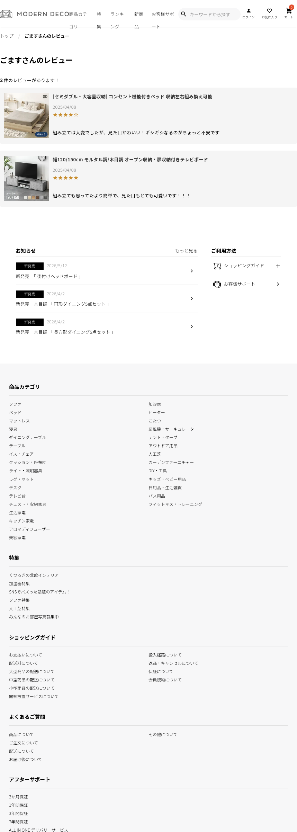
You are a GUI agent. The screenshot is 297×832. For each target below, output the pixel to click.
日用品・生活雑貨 (165, 487)
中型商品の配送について (31, 679)
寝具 (13, 428)
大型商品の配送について (31, 671)
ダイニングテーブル (27, 437)
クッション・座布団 (27, 462)
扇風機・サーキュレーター (173, 428)
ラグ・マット (21, 478)
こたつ (154, 420)
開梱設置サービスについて (33, 696)
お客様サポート (163, 19)
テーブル (17, 445)
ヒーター (156, 412)
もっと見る (186, 250)
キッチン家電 (21, 520)
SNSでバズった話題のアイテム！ (39, 591)
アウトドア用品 (163, 445)
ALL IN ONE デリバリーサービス (38, 829)
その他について (163, 733)
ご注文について (23, 742)
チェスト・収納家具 (27, 503)
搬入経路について (165, 654)
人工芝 (154, 453)
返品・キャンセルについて (173, 662)
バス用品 (156, 495)
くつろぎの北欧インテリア (34, 574)
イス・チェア (21, 453)
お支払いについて (25, 654)
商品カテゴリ (78, 19)
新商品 (138, 19)
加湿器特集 (19, 583)
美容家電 (17, 537)
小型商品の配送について (31, 687)
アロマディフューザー (29, 528)
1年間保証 (18, 804)
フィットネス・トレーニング (175, 503)
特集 (99, 19)
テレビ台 (17, 495)
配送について (21, 750)
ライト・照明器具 (25, 470)
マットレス (19, 420)
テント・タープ (162, 437)
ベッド (15, 412)
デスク (15, 487)
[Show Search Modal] (183, 14)
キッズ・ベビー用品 (167, 478)
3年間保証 (18, 813)
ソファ (15, 403)
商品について (21, 733)
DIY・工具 (157, 470)
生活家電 (17, 511)
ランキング (117, 19)
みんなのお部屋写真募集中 (34, 616)
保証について (160, 671)
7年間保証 (18, 821)
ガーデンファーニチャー (171, 462)
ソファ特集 (19, 599)
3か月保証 (18, 796)
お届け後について (25, 758)
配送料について (23, 662)
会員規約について (165, 679)
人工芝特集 (19, 608)
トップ (7, 36)
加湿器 (154, 403)
